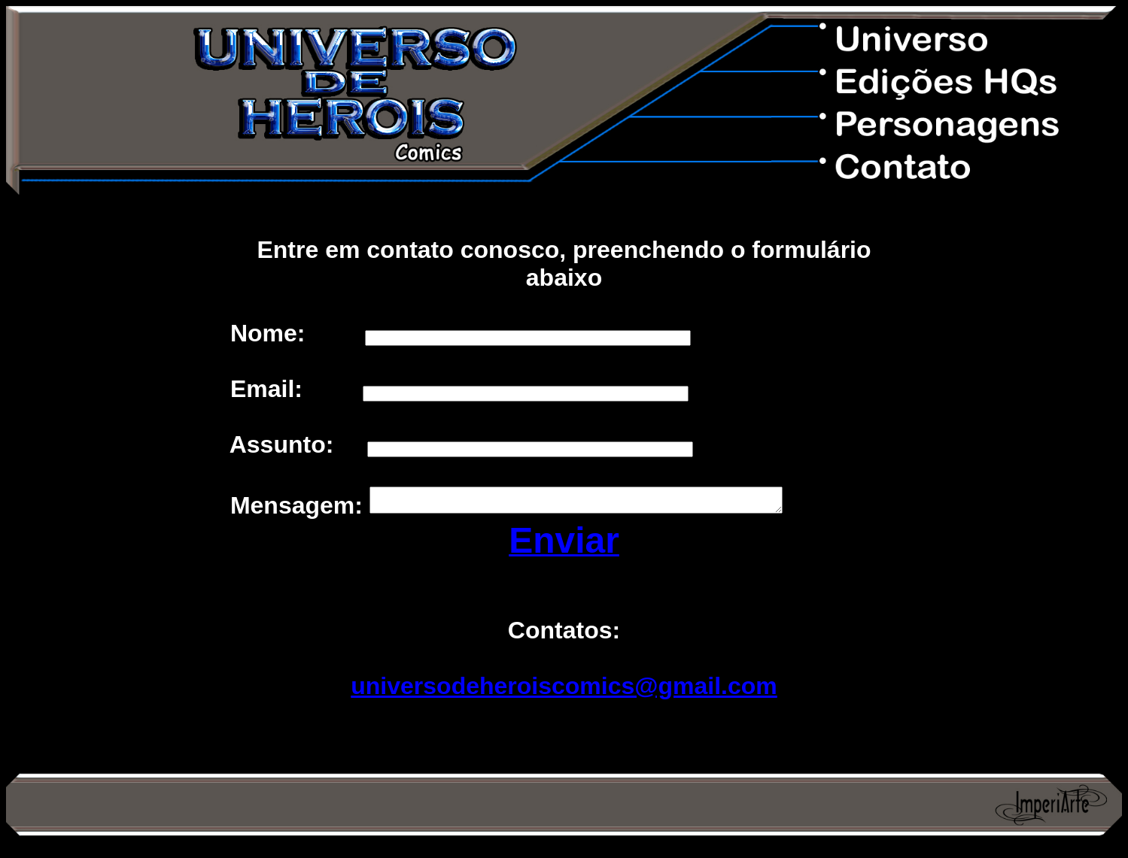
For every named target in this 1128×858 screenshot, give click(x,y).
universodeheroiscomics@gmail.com (564, 690)
